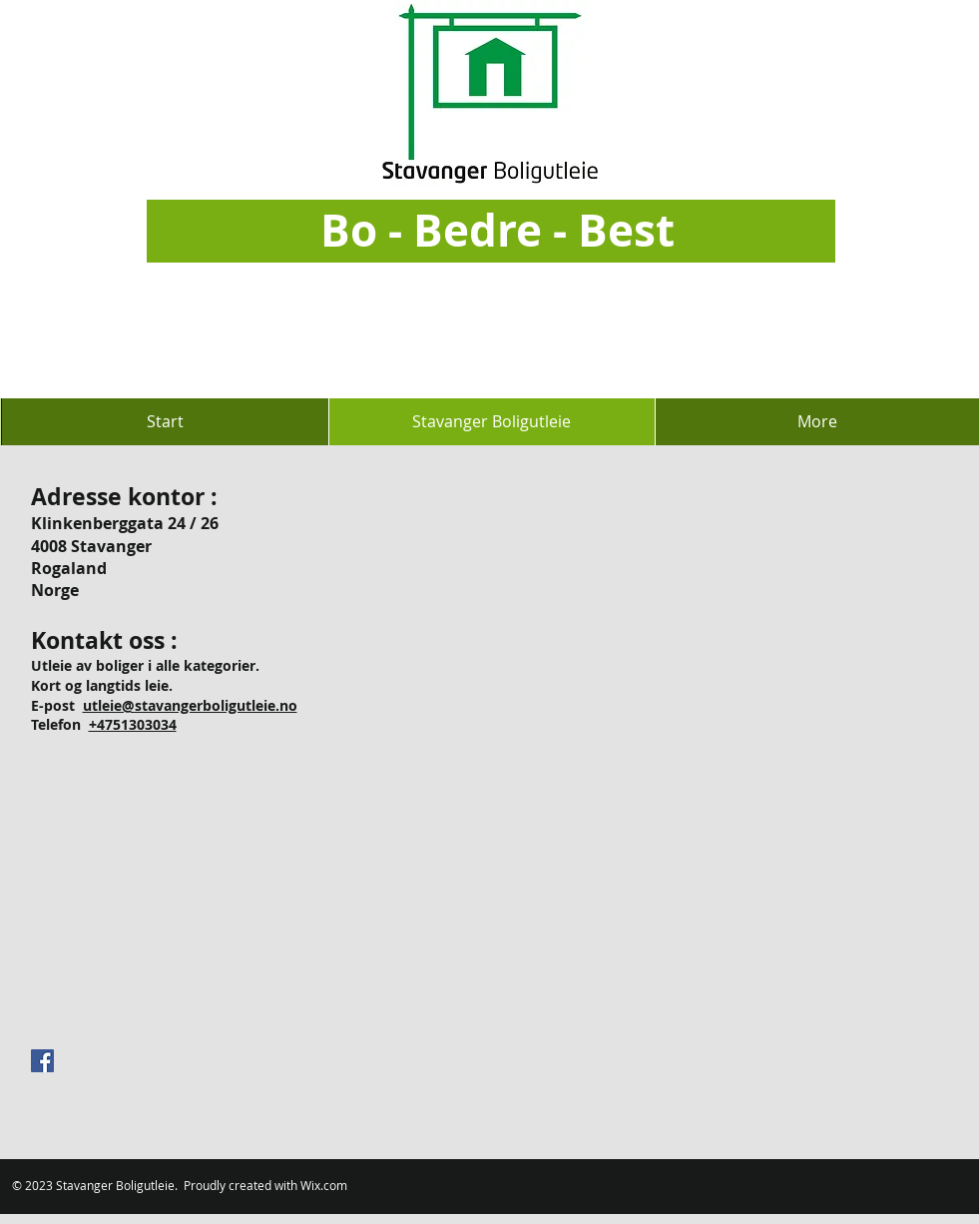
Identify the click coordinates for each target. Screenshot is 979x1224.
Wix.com (323, 1185)
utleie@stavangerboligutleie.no (190, 705)
